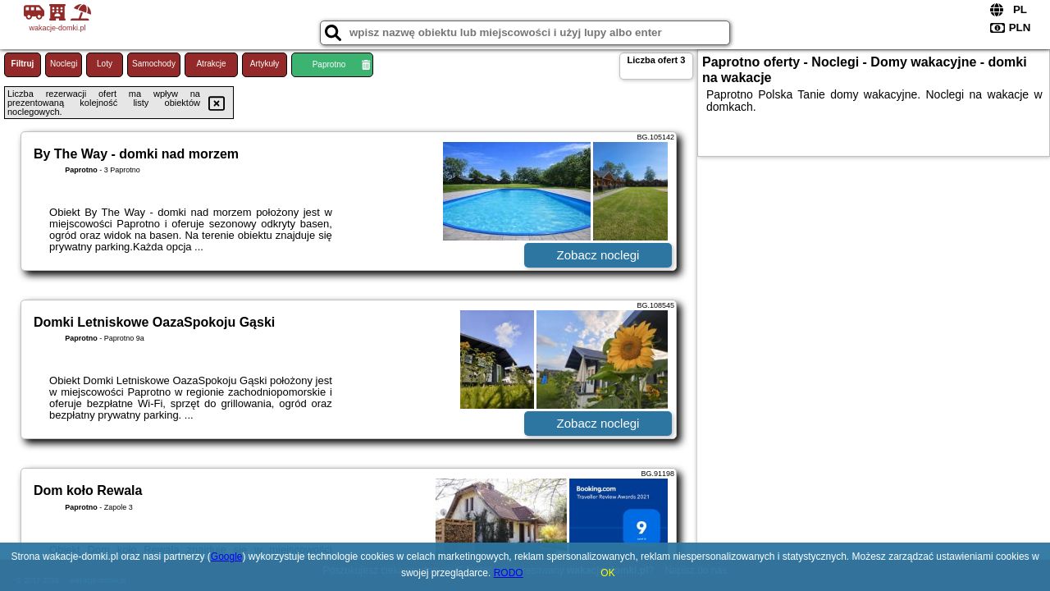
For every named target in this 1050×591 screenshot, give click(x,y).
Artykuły (265, 63)
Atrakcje (211, 63)
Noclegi (63, 63)
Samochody (154, 63)
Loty (104, 63)
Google (227, 556)
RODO (508, 573)
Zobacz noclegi (598, 255)
